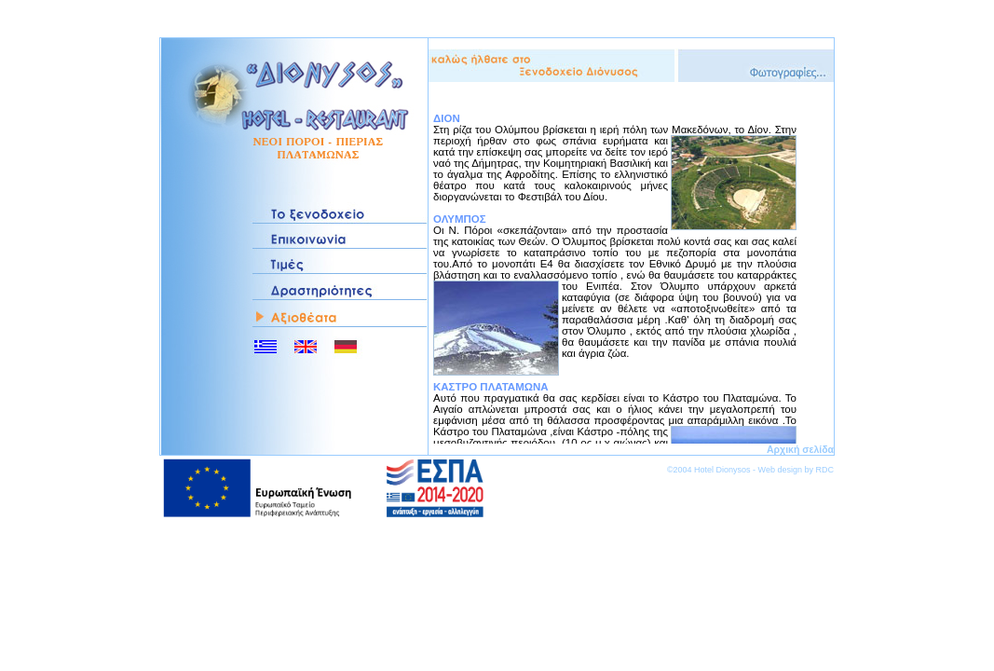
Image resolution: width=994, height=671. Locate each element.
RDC (825, 469)
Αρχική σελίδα (800, 449)
